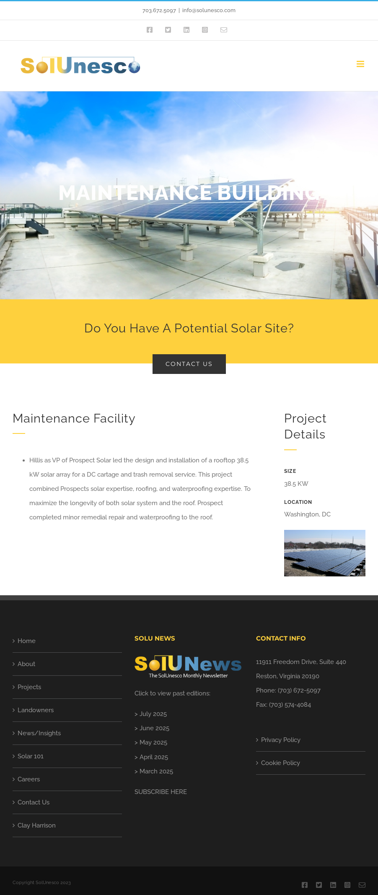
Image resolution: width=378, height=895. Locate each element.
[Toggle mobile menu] (361, 64)
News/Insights (39, 733)
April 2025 (154, 757)
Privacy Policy (280, 740)
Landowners (36, 710)
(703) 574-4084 (290, 704)
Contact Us (33, 802)
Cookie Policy (280, 763)
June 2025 (154, 728)
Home (27, 641)
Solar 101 (31, 756)
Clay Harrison (37, 825)
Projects (29, 687)
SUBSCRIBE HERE (161, 792)
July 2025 (153, 714)
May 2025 (153, 742)
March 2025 (156, 771)
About (26, 664)
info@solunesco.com (209, 10)
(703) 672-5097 (299, 690)
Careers (29, 779)
